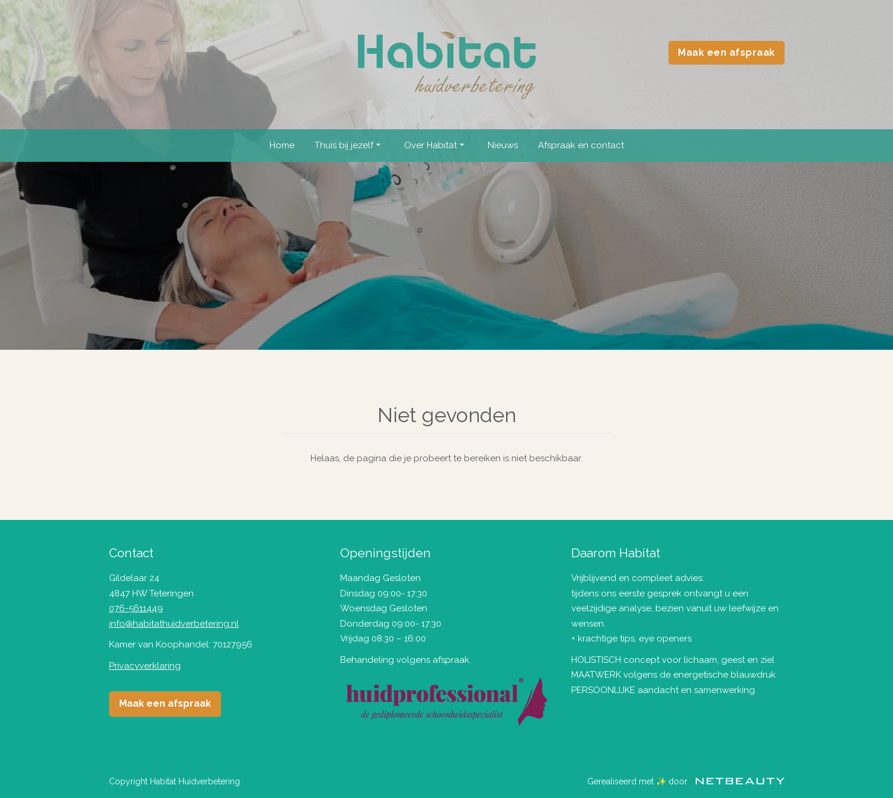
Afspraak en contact (581, 145)
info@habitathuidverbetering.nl (174, 623)
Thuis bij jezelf (349, 146)
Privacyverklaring (145, 665)
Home (282, 145)
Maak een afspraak (726, 52)
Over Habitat (436, 146)
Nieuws (503, 145)
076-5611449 (136, 608)
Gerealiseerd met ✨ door (686, 781)
